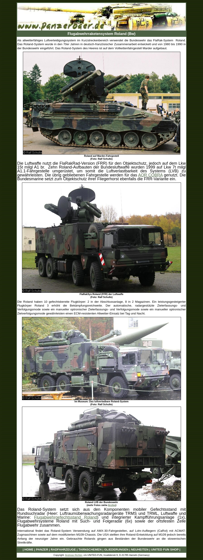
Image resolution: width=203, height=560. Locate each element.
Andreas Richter (73, 555)
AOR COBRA (150, 175)
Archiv (112, 505)
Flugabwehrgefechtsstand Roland (65, 517)
